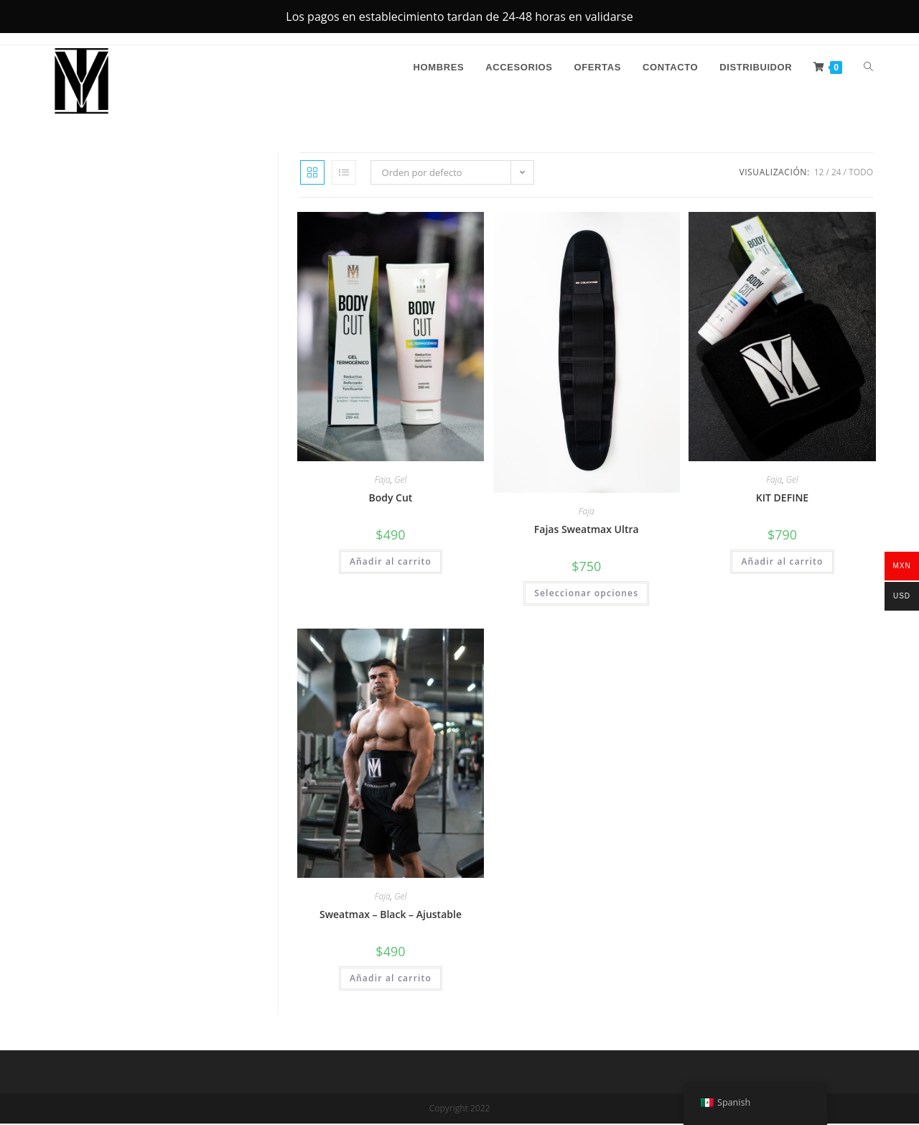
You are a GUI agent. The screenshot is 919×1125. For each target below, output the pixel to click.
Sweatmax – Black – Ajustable (390, 915)
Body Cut (390, 499)
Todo (861, 173)
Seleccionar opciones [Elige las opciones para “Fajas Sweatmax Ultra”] (586, 594)
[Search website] (868, 69)
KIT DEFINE (782, 499)
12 (819, 173)
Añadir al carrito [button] (390, 563)
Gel (400, 481)
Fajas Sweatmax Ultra (586, 530)
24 (836, 173)
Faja (383, 481)
